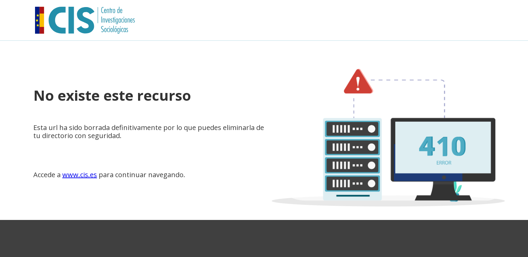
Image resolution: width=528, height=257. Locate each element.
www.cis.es (79, 174)
